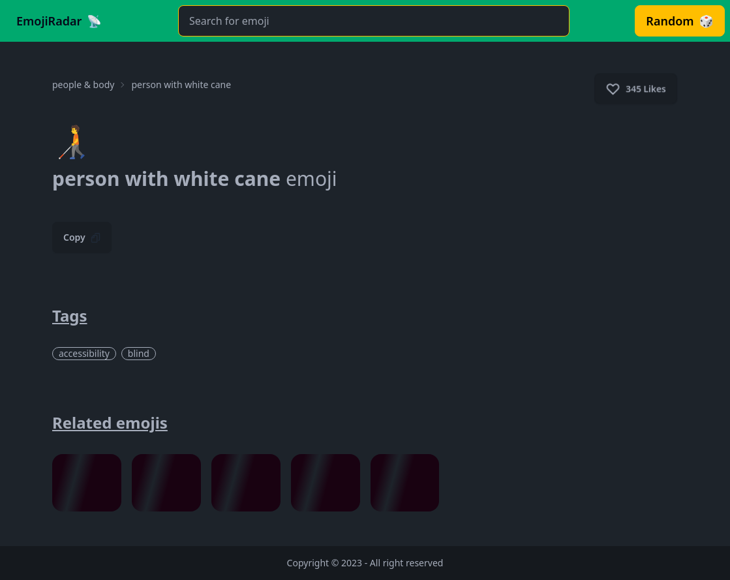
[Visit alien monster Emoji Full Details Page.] (325, 482)
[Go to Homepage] (59, 21)
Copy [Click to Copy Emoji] (81, 237)
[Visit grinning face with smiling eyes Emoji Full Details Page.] (86, 482)
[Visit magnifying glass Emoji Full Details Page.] (405, 482)
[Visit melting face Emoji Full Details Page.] (166, 482)
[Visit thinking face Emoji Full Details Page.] (246, 482)
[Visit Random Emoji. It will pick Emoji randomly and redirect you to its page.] (680, 21)
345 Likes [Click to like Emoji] (636, 89)
